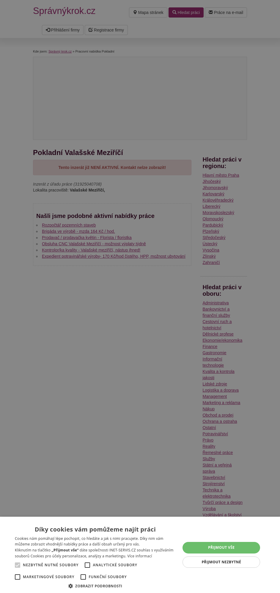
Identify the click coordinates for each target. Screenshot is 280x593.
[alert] (140, 296)
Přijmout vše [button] (221, 547)
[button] (95, 586)
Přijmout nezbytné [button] (221, 561)
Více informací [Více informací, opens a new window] (139, 556)
